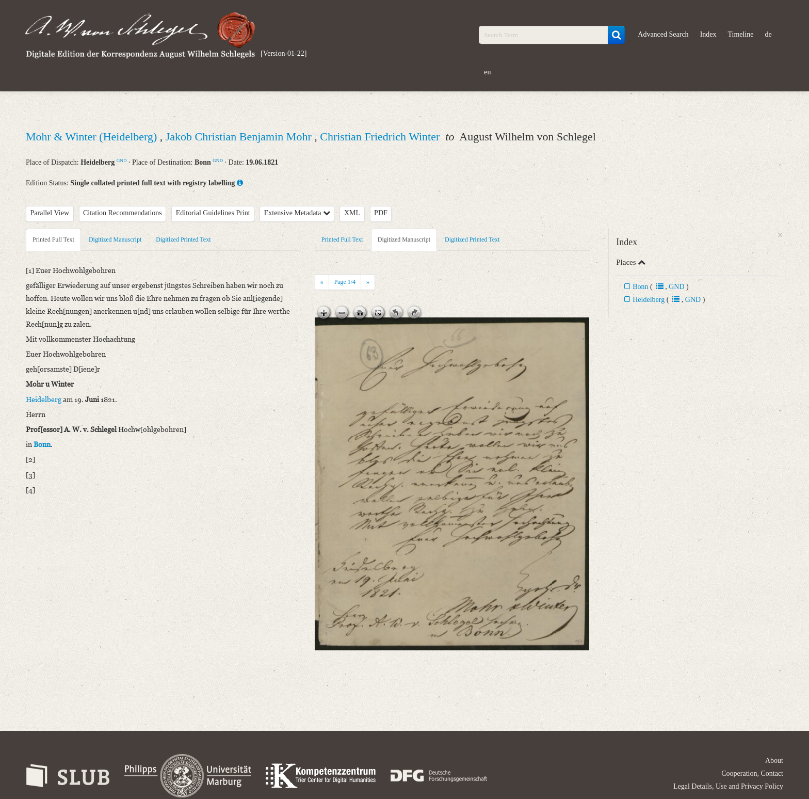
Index (708, 34)
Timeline (741, 34)
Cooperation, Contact (752, 773)
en (487, 72)
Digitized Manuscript (115, 239)
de (768, 34)
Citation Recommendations (122, 213)
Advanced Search (663, 34)
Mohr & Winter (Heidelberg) (93, 136)
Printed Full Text (53, 239)
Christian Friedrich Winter (381, 136)
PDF (380, 213)
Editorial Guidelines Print (213, 213)
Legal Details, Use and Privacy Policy (728, 786)
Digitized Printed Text (183, 239)
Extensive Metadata (297, 213)
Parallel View (50, 213)
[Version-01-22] (283, 53)
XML (352, 213)
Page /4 (344, 281)
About (774, 760)
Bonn (640, 287)
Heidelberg (649, 299)
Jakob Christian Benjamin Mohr (240, 136)
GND (122, 160)
